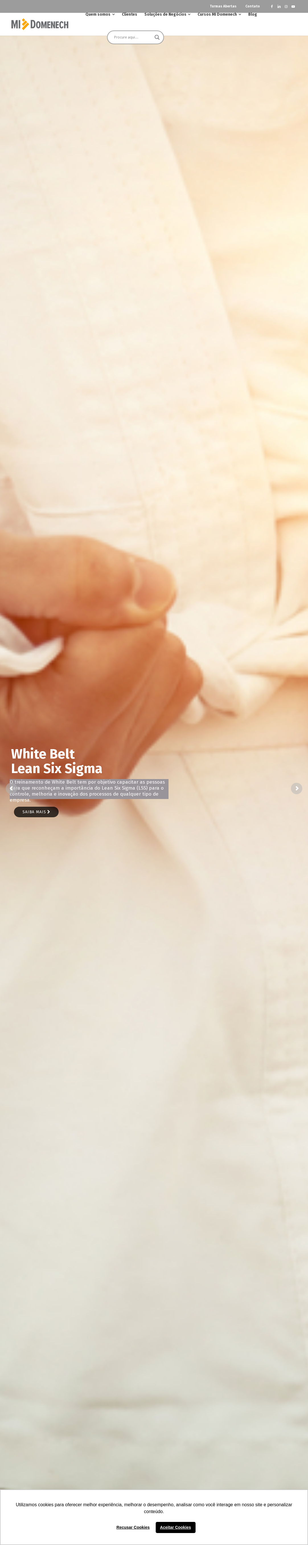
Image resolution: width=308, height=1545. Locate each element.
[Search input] (133, 37)
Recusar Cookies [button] (133, 1527)
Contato (252, 6)
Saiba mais (36, 812)
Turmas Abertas (223, 6)
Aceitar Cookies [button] (175, 1527)
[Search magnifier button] (157, 37)
